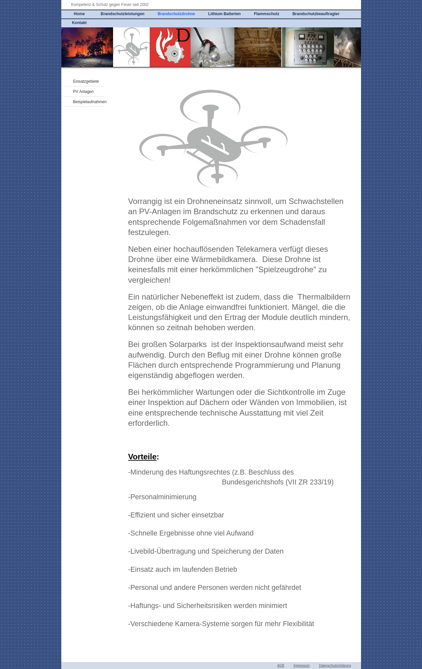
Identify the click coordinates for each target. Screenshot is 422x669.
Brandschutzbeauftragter (316, 14)
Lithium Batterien (224, 14)
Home (79, 14)
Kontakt (79, 22)
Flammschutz (266, 14)
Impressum (301, 665)
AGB (280, 665)
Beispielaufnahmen (90, 102)
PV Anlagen (83, 91)
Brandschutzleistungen (123, 14)
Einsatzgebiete (86, 81)
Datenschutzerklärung (335, 665)
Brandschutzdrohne (176, 14)
